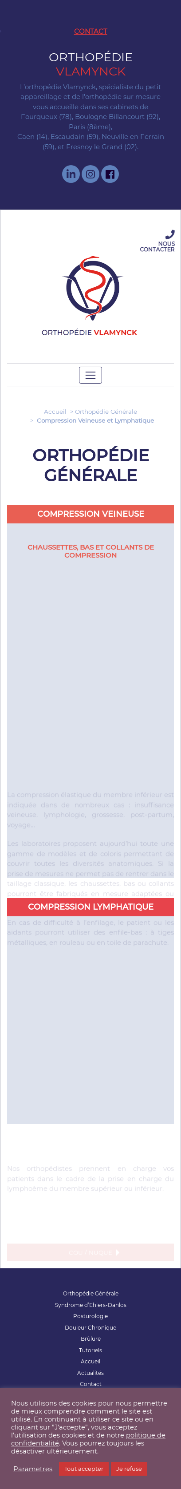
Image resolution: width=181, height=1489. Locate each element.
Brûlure (91, 1338)
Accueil (55, 411)
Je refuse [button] (129, 1468)
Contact (90, 31)
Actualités (90, 1373)
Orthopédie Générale (106, 411)
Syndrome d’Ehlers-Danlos (90, 1305)
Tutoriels (90, 1350)
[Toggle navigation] (90, 375)
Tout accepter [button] (83, 1468)
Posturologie (90, 1316)
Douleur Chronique (90, 1327)
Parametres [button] (32, 1469)
